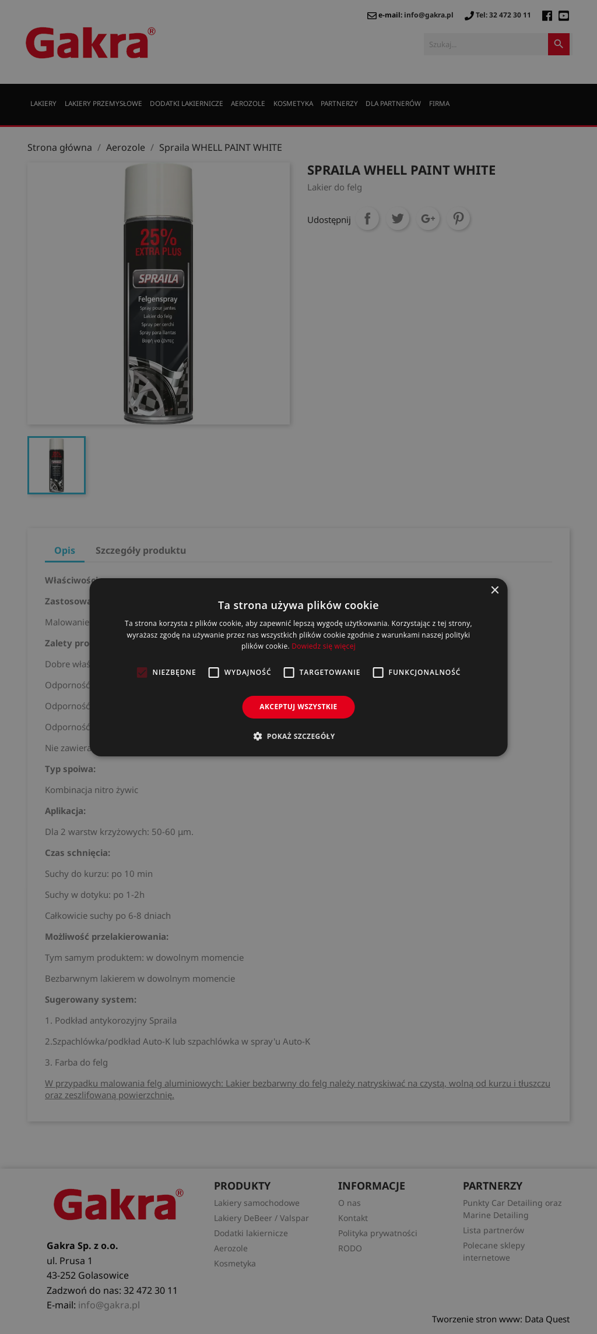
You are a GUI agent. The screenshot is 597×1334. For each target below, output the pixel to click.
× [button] (494, 590)
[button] (298, 736)
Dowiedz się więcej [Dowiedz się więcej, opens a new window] (324, 646)
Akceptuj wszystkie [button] (298, 707)
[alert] (298, 667)
